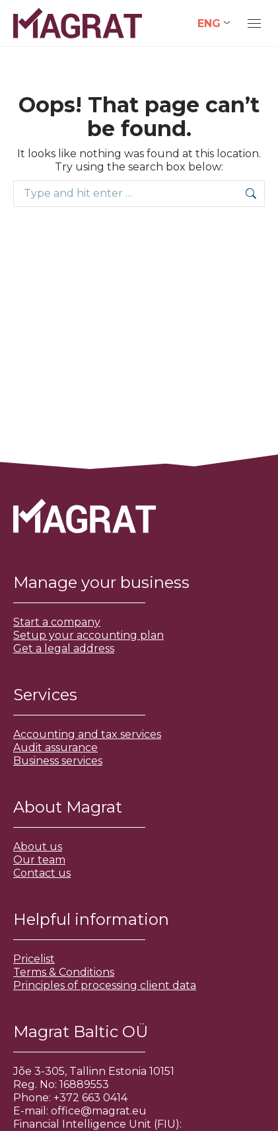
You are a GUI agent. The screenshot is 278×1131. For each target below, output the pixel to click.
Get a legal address (63, 648)
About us (37, 846)
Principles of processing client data (104, 985)
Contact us (42, 873)
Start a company (56, 622)
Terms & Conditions (63, 972)
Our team (39, 860)
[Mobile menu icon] (254, 23)
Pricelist (34, 959)
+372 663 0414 (90, 1097)
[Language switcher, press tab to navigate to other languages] (213, 23)
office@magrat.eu (99, 1111)
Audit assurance (55, 747)
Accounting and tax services (87, 734)
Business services (57, 760)
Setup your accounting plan (88, 635)
